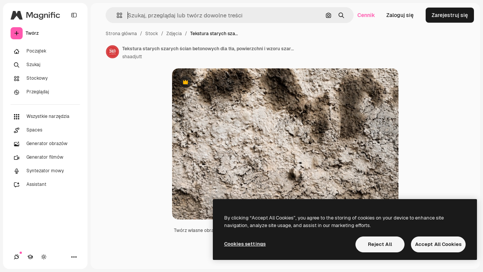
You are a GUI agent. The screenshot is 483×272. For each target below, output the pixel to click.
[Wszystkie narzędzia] (45, 117)
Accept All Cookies (438, 244)
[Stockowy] (45, 79)
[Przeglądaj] (45, 92)
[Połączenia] (17, 257)
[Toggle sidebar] (74, 15)
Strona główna (121, 34)
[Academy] (30, 257)
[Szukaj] (45, 65)
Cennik (366, 15)
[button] (116, 15)
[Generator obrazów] (45, 144)
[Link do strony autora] (112, 52)
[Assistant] (45, 185)
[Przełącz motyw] (44, 257)
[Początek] (45, 51)
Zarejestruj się (450, 15)
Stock (151, 34)
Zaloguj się (400, 15)
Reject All (380, 244)
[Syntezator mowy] (45, 171)
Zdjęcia (174, 34)
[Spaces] (45, 130)
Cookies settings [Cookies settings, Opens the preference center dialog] (245, 244)
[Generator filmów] (45, 157)
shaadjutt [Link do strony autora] (132, 57)
